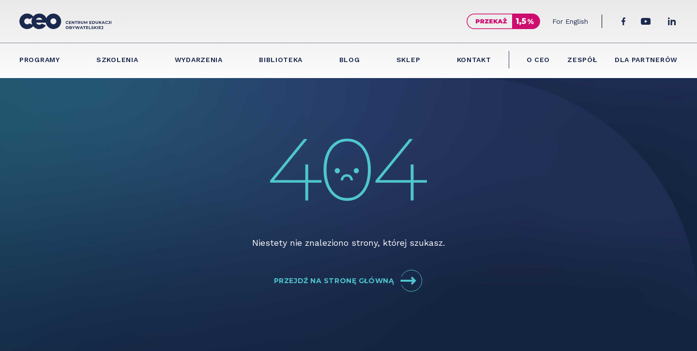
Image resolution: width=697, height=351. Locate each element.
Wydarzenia (199, 60)
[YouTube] (646, 21)
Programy (39, 60)
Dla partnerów (646, 60)
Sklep (408, 60)
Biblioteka (281, 60)
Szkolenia (117, 60)
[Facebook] (623, 21)
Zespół (582, 60)
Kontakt (474, 60)
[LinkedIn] (672, 21)
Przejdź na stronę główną (348, 280)
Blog (349, 60)
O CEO (538, 60)
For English (570, 21)
